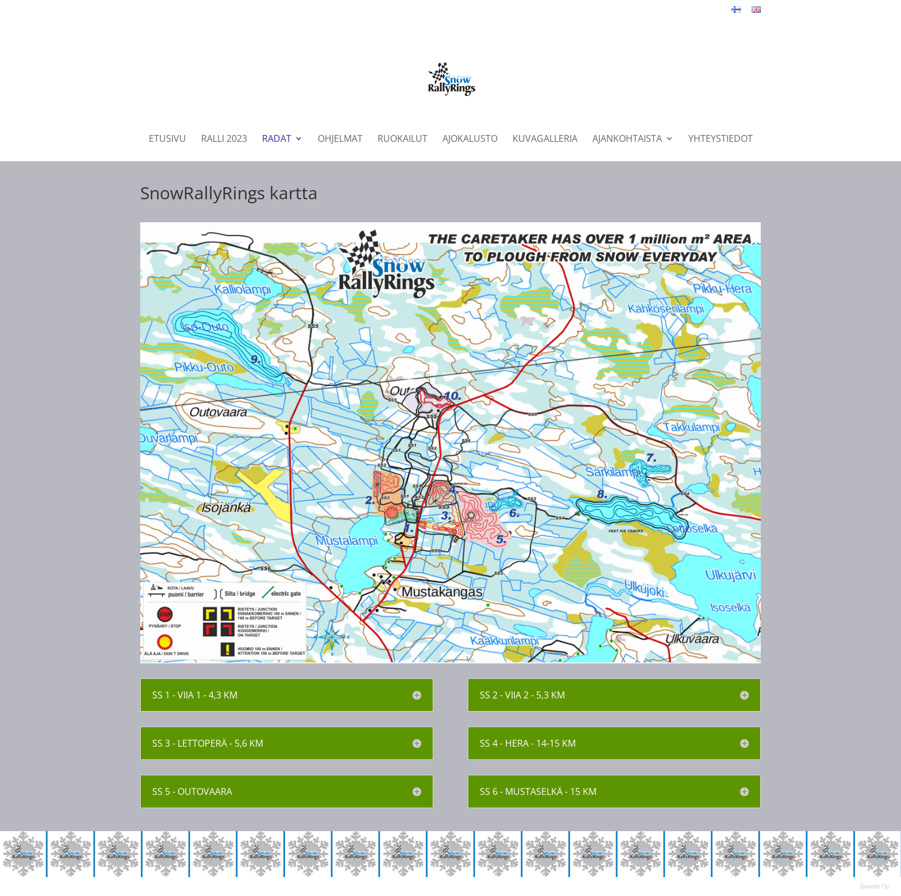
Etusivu (167, 139)
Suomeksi (736, 15)
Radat (276, 139)
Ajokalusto (470, 139)
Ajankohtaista (627, 139)
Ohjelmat (340, 139)
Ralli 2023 (224, 139)
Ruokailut (403, 139)
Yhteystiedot (720, 139)
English (756, 15)
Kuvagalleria (545, 139)
